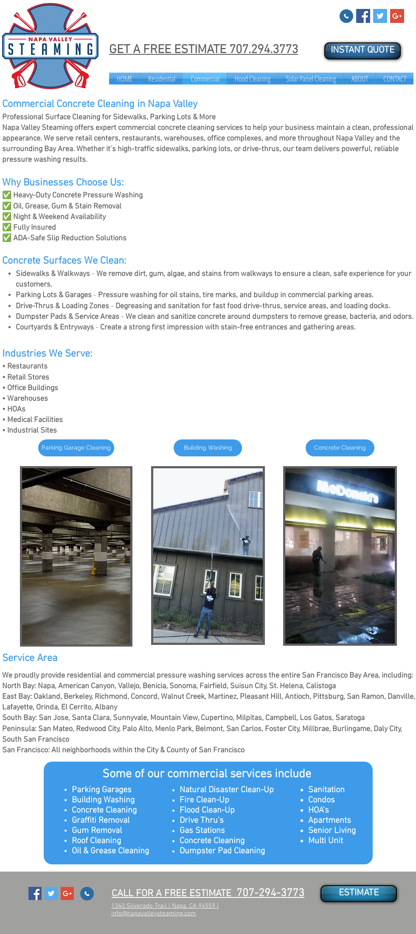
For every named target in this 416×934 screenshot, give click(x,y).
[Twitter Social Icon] (380, 16)
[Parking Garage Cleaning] (76, 447)
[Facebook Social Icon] (363, 16)
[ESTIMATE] (358, 893)
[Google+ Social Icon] (397, 16)
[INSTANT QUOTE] (362, 50)
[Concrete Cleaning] (340, 447)
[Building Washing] (208, 447)
